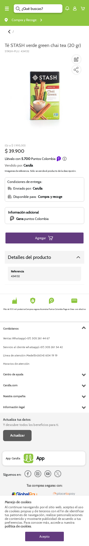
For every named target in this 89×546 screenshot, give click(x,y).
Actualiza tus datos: (17, 419)
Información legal (14, 407)
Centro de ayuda (13, 374)
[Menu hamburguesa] (7, 8)
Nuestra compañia (14, 396)
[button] (67, 8)
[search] (42, 8)
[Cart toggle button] (84, 8)
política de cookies (18, 526)
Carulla (28, 165)
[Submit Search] (18, 8)
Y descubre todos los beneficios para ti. (31, 425)
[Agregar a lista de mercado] (75, 59)
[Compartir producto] (75, 69)
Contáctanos (11, 328)
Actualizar (17, 435)
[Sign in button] (75, 8)
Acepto (44, 536)
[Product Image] (44, 94)
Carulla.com (10, 385)
